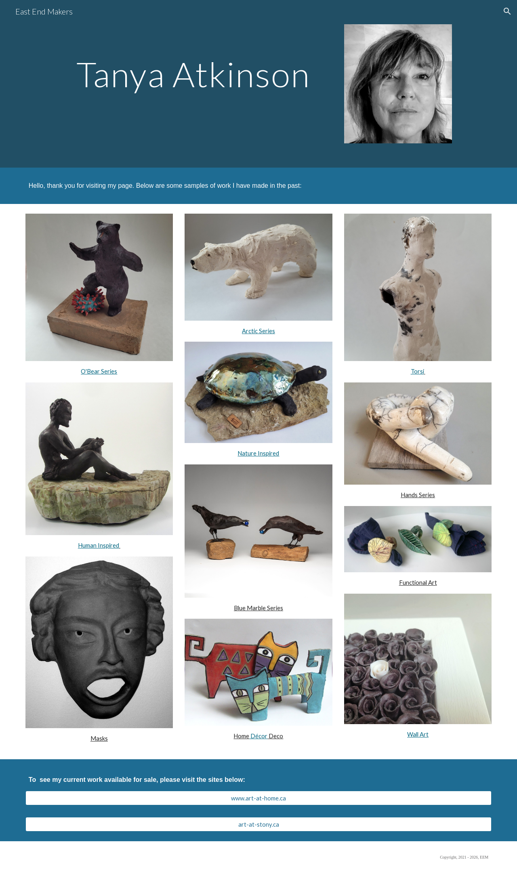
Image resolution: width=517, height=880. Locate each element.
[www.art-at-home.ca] (258, 798)
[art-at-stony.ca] (258, 824)
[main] (178, 71)
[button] (507, 11)
